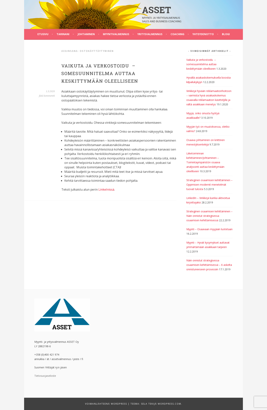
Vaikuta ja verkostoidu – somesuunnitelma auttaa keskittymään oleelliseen (99, 73)
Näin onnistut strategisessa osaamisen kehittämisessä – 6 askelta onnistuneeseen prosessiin (209, 265)
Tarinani (63, 34)
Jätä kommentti (47, 96)
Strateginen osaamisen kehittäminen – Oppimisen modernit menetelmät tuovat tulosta (209, 184)
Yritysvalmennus (149, 34)
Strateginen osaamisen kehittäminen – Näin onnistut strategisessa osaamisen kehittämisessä (209, 216)
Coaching (177, 34)
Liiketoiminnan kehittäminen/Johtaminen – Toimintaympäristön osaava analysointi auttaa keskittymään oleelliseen (205, 162)
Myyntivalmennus (116, 34)
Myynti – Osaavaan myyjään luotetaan (209, 229)
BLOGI (226, 34)
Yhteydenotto (203, 34)
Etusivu (42, 34)
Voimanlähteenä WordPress (106, 403)
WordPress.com (169, 403)
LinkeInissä (106, 189)
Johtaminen (86, 34)
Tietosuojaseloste (45, 375)
